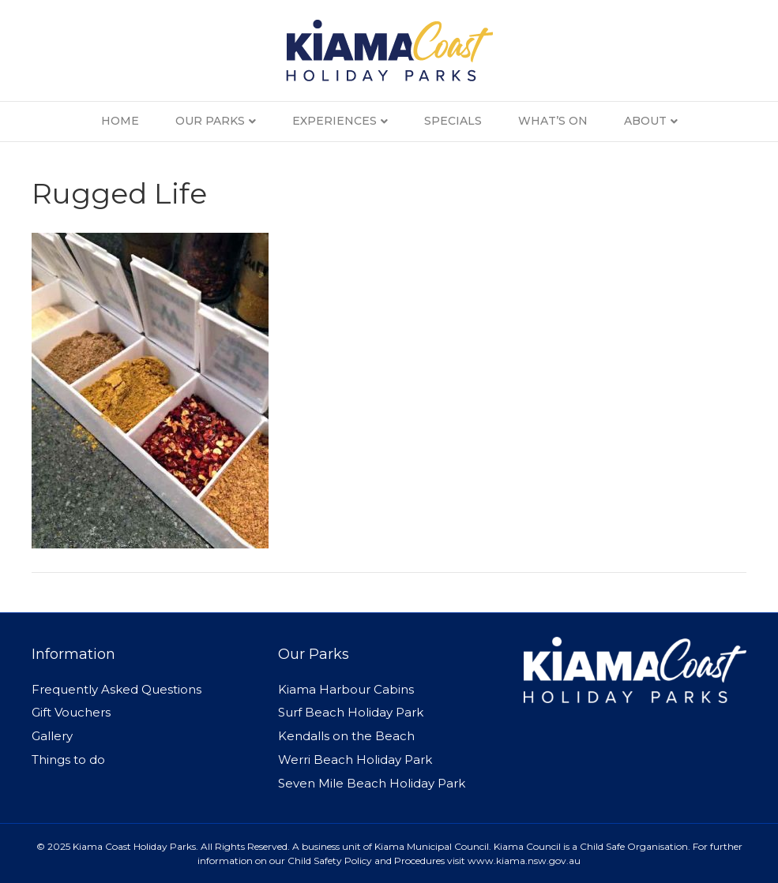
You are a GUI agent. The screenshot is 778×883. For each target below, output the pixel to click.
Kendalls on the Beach (346, 735)
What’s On (553, 121)
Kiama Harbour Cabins (346, 689)
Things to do (68, 759)
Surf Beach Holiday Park (350, 712)
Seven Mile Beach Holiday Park (371, 783)
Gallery (52, 735)
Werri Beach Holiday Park (355, 759)
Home (120, 121)
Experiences (334, 121)
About (645, 121)
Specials (453, 121)
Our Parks (210, 121)
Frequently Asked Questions (116, 689)
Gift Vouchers (71, 712)
